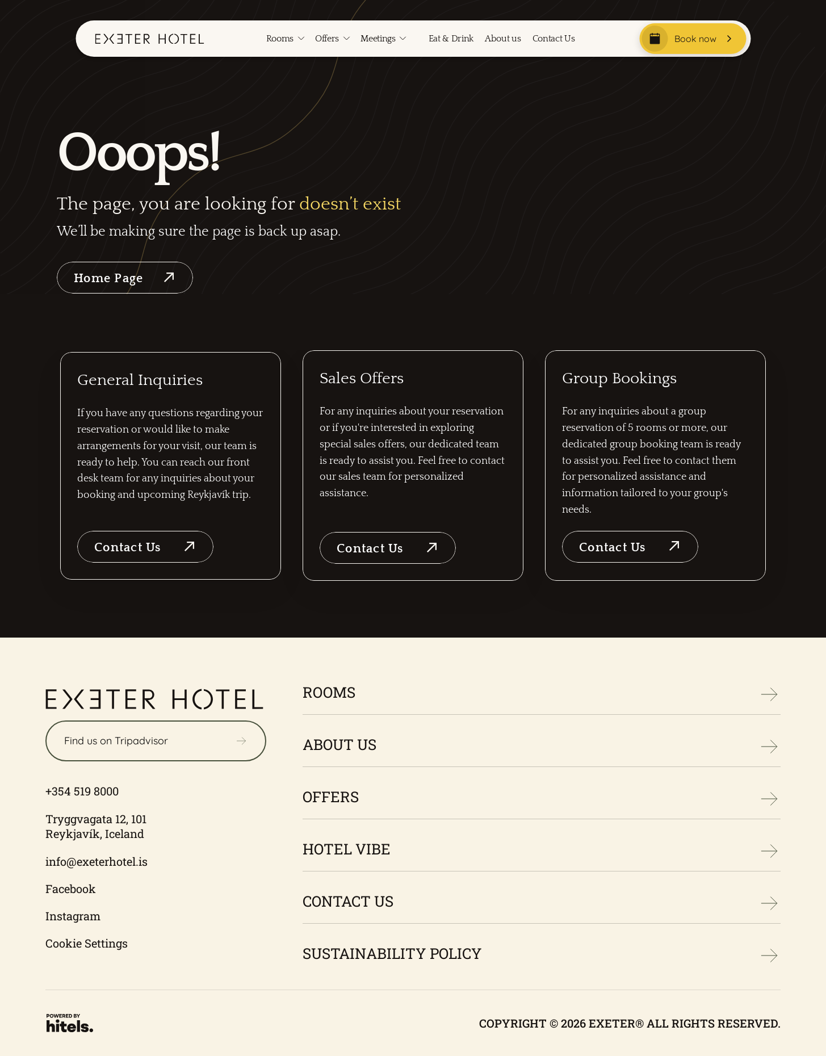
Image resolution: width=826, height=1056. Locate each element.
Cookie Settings (86, 943)
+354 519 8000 (82, 790)
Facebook (70, 888)
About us (503, 38)
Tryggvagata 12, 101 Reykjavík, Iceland (97, 826)
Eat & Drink (451, 38)
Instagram (72, 915)
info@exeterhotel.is (96, 861)
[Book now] (692, 38)
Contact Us (554, 38)
